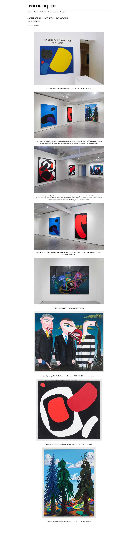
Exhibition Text (33, 25)
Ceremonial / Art (53, 12)
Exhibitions (43, 12)
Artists (36, 12)
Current (30, 12)
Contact (62, 12)
